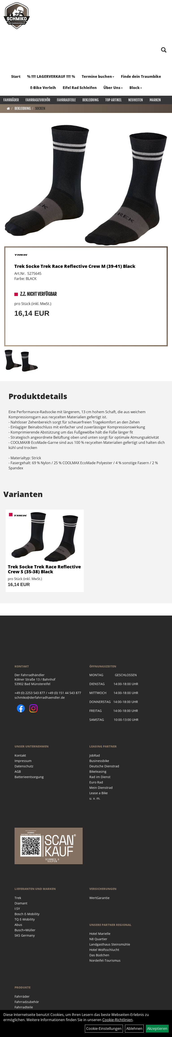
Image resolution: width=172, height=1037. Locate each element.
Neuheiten (135, 100)
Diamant (21, 903)
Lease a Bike (98, 793)
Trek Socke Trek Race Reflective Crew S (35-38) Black (44, 569)
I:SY (17, 908)
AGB (18, 771)
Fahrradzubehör (38, 100)
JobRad (94, 755)
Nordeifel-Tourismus (104, 960)
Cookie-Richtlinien (117, 1019)
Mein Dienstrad (101, 787)
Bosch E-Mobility (27, 914)
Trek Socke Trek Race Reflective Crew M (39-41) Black (74, 266)
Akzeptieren (157, 1028)
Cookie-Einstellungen (104, 1028)
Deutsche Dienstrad (104, 766)
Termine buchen (98, 76)
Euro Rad (96, 782)
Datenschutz (24, 766)
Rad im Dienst (99, 777)
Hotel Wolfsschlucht (104, 950)
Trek (18, 898)
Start (15, 76)
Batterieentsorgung (29, 777)
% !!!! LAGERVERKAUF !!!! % (51, 76)
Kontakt (20, 755)
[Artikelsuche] (163, 50)
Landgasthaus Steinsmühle (109, 944)
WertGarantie (99, 898)
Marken (155, 100)
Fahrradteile (66, 100)
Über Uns (113, 87)
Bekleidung (90, 100)
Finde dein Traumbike (141, 76)
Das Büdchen (99, 955)
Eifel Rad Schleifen (80, 87)
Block (135, 87)
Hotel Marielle (99, 933)
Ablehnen (134, 1028)
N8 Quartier (98, 939)
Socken (40, 108)
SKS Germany (25, 935)
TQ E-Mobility (25, 919)
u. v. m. (94, 798)
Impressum (23, 761)
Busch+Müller (25, 930)
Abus (18, 925)
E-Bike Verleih (43, 87)
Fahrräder (11, 100)
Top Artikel (113, 100)
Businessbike (99, 761)
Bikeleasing (97, 771)
